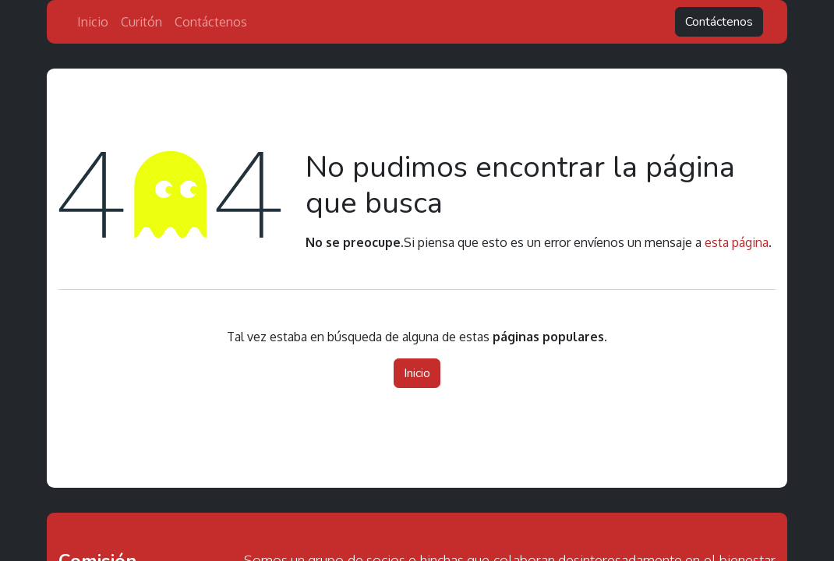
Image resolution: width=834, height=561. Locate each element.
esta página (737, 242)
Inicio (417, 373)
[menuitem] (93, 21)
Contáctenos (719, 21)
